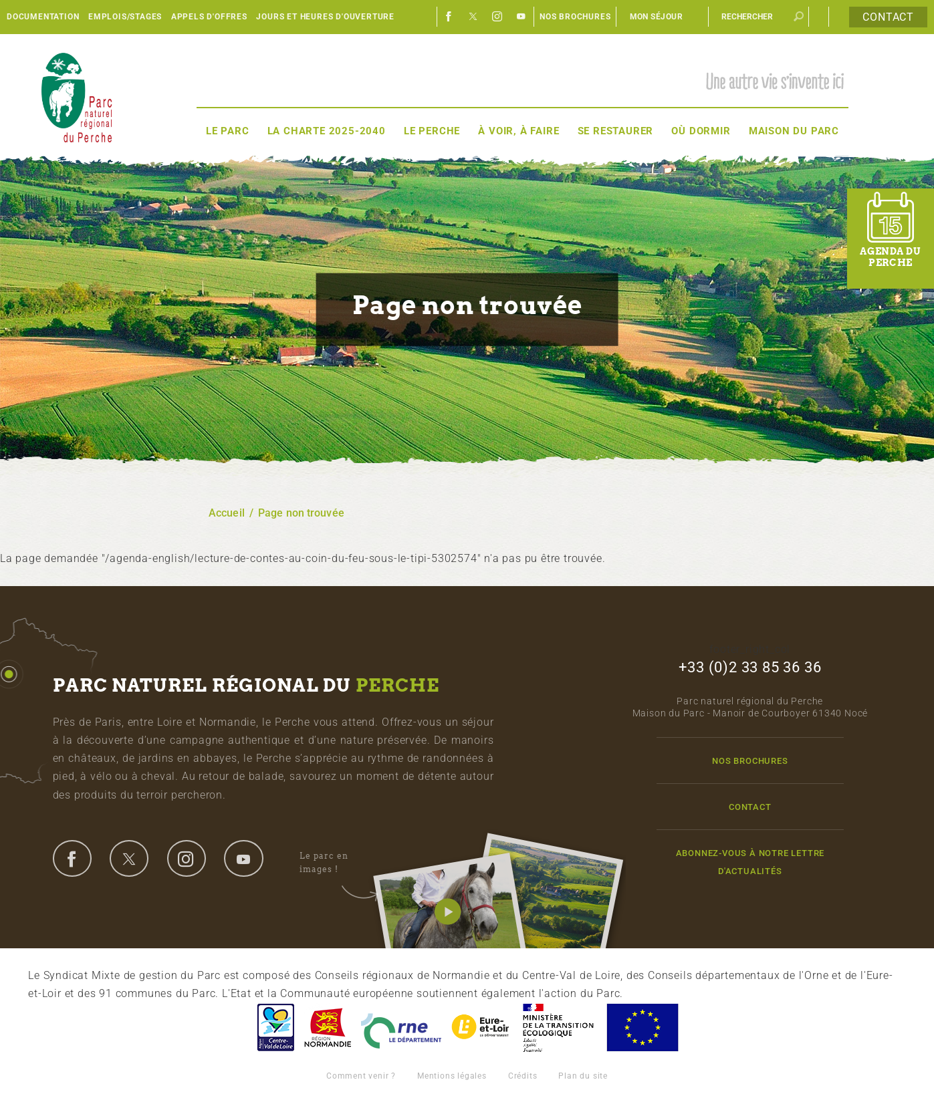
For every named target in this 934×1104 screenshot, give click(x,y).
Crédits (523, 1076)
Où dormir (700, 131)
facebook (72, 858)
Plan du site (583, 1076)
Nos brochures (575, 16)
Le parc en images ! (339, 862)
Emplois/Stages (125, 16)
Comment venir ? (361, 1076)
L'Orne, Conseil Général (401, 1027)
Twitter (473, 17)
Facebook (449, 17)
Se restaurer (616, 131)
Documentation (43, 16)
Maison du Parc (794, 131)
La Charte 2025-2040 (326, 131)
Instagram (497, 17)
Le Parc (227, 131)
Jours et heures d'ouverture (325, 16)
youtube (243, 858)
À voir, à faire (518, 131)
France (558, 1027)
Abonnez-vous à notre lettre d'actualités (750, 862)
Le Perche (432, 131)
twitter (129, 858)
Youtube (521, 17)
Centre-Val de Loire (274, 1027)
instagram (186, 858)
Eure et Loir (481, 1027)
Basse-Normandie (327, 1027)
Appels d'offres (209, 16)
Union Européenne (642, 1027)
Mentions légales (452, 1076)
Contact (888, 17)
